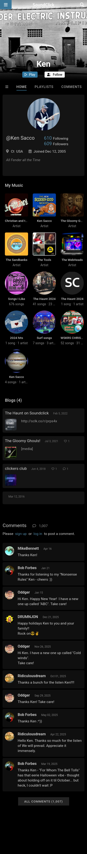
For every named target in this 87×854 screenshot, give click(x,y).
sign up (21, 534)
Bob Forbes (27, 568)
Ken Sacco (44, 221)
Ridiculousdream (32, 676)
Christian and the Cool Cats (24, 221)
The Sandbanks (16, 260)
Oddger (24, 592)
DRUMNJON (28, 617)
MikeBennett (28, 548)
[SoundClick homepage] (44, 4)
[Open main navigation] (6, 4)
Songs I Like (16, 299)
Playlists (44, 87)
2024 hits (16, 338)
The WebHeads (72, 260)
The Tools (44, 260)
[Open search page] (82, 4)
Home (21, 87)
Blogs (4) (13, 400)
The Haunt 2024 (44, 299)
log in (38, 534)
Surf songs (44, 338)
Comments (71, 87)
